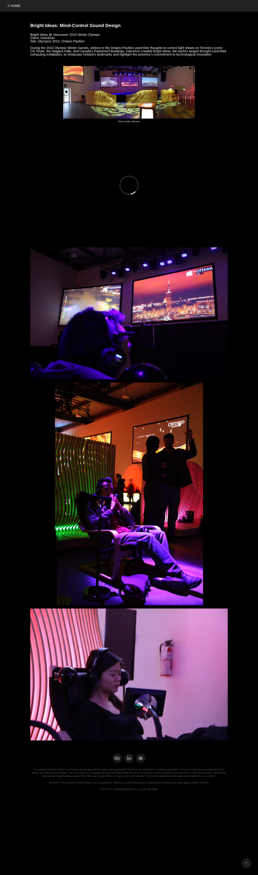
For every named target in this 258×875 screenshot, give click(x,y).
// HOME (14, 6)
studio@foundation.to (125, 789)
